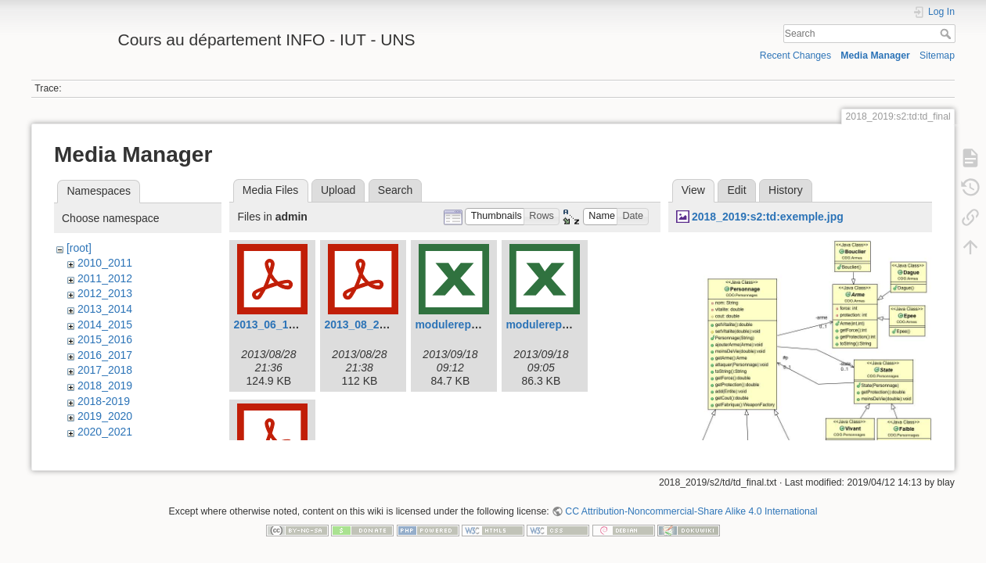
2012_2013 (104, 293)
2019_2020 (104, 416)
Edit (736, 190)
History (785, 190)
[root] (79, 248)
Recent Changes (795, 55)
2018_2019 (104, 385)
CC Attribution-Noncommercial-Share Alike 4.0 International (691, 511)
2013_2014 (104, 309)
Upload (338, 190)
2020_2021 (104, 431)
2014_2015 (104, 324)
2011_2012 (104, 278)
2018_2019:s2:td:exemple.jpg (768, 216)
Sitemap (937, 55)
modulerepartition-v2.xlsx (572, 324)
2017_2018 (104, 370)
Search (947, 33)
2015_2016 (104, 339)
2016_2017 (104, 355)
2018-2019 (103, 401)
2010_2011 (104, 262)
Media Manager (875, 55)
